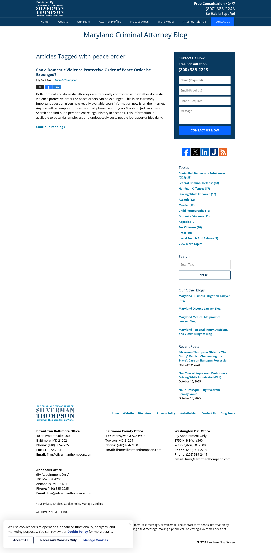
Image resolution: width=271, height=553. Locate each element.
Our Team (83, 22)
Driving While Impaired (197, 194)
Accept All (20, 540)
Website (63, 22)
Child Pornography (194, 211)
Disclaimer (145, 413)
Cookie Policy (72, 504)
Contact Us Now (205, 130)
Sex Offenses (190, 227)
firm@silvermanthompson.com (69, 454)
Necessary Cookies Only (58, 540)
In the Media (166, 22)
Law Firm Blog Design (216, 542)
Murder (186, 205)
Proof (185, 233)
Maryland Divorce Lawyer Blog (200, 308)
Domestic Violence (194, 216)
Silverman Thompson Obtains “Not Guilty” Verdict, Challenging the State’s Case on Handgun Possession (203, 356)
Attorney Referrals (195, 22)
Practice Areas (139, 22)
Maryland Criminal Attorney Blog (50, 8)
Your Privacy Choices (49, 504)
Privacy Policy (166, 413)
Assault (187, 200)
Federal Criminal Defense (199, 183)
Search (204, 275)
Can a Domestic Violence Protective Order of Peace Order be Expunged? (93, 72)
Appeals (187, 222)
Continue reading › (50, 127)
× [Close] (129, 524)
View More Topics (190, 244)
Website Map (188, 413)
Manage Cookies (92, 504)
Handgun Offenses (194, 188)
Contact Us (223, 22)
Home (45, 22)
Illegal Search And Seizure (198, 238)
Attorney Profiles (110, 22)
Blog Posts (228, 413)
